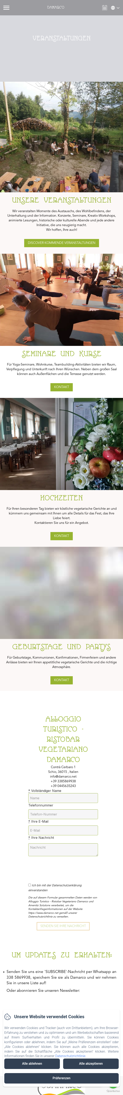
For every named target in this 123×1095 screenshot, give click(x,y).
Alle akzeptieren (91, 1064)
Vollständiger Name (44, 791)
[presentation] (63, 867)
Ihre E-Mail (38, 821)
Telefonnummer (40, 805)
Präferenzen (61, 1078)
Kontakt (61, 387)
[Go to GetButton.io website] (113, 1091)
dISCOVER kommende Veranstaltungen (61, 243)
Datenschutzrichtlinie (70, 1056)
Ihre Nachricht (41, 838)
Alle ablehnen (32, 1064)
